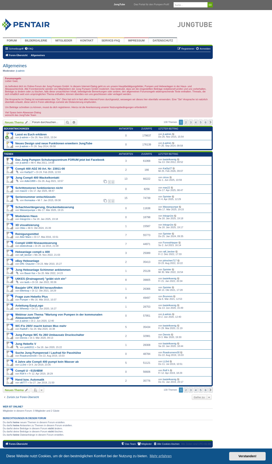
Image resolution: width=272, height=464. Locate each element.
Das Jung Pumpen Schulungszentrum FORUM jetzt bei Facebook (59, 159)
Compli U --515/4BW (29, 370)
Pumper (24, 299)
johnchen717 (170, 260)
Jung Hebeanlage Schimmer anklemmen (43, 269)
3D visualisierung (27, 225)
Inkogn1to (25, 219)
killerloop (24, 290)
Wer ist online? (13, 406)
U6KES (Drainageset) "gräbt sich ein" (40, 278)
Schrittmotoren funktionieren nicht (39, 188)
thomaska (29, 200)
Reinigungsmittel (27, 234)
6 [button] (205, 122)
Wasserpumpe (27, 210)
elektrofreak (26, 246)
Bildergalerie (36, 40)
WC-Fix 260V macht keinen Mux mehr (40, 326)
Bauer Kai (29, 273)
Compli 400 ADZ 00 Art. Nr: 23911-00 (40, 168)
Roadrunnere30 (28, 355)
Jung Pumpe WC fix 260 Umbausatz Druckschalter (49, 334)
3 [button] (191, 122)
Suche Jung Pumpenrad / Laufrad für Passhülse (48, 352)
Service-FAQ (110, 40)
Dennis (23, 337)
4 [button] (196, 122)
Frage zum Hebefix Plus (31, 296)
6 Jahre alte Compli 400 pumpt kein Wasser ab (47, 361)
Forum (12, 40)
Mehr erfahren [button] (161, 456)
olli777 (23, 382)
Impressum (136, 40)
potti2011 (29, 347)
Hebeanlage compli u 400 (32, 252)
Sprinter (167, 196)
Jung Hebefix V (25, 343)
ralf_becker (26, 255)
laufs (27, 282)
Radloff (24, 329)
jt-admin (20, 70)
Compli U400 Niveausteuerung (36, 243)
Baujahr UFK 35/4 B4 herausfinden (39, 287)
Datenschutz (163, 40)
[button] (210, 122)
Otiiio (22, 228)
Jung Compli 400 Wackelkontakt (37, 177)
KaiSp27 (29, 172)
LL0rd (23, 364)
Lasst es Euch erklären (31, 134)
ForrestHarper (170, 242)
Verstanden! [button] (247, 456)
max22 (23, 191)
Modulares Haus (26, 216)
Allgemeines (15, 65)
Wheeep (24, 308)
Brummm (168, 296)
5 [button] (200, 122)
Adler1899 (29, 181)
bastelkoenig (169, 159)
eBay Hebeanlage (27, 260)
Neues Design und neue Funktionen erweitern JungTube (53, 143)
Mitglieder (63, 40)
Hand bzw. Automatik (29, 379)
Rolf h (23, 373)
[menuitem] (28, 48)
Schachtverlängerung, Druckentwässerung (44, 207)
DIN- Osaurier (27, 263)
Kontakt (86, 40)
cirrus (166, 177)
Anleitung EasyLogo (29, 305)
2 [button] (186, 122)
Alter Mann (25, 237)
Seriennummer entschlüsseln (35, 196)
